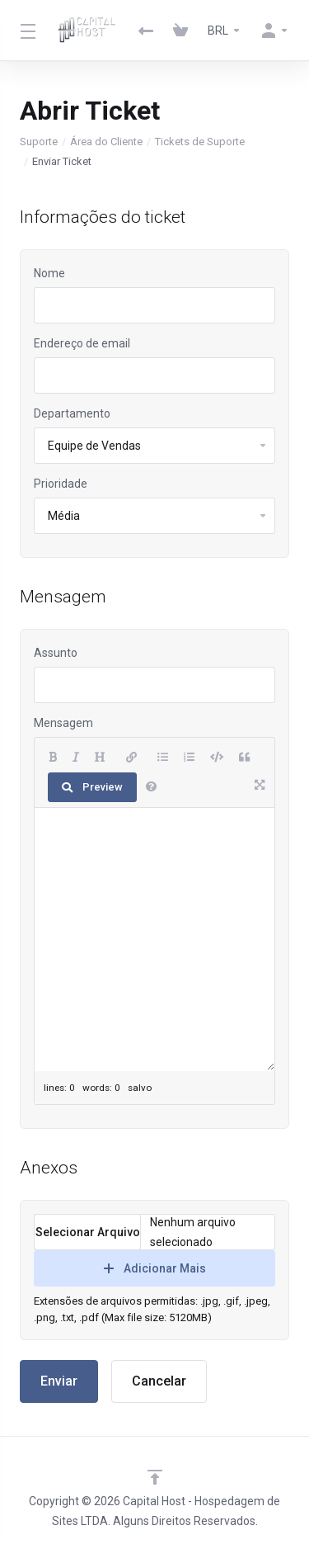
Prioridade (60, 483)
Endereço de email (82, 343)
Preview (92, 787)
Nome (49, 273)
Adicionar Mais (155, 1268)
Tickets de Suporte (200, 141)
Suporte (39, 141)
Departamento (72, 413)
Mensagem (63, 723)
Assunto (55, 652)
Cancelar (159, 1381)
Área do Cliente (106, 141)
